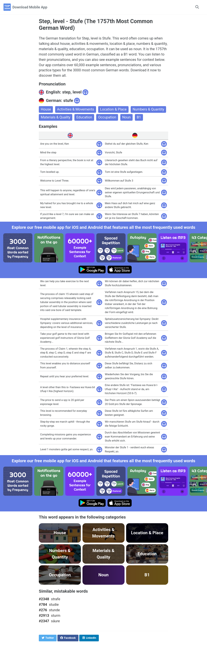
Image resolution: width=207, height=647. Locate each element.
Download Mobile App (29, 7)
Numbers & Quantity (149, 110)
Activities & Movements (75, 110)
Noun (126, 118)
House (46, 110)
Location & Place (113, 110)
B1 (139, 118)
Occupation (107, 118)
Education (84, 118)
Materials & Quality (56, 118)
